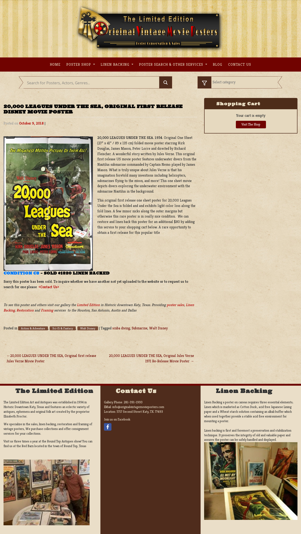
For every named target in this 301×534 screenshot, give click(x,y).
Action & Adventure (33, 328)
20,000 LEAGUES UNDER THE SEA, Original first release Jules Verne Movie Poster (51, 358)
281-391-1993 (133, 402)
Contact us (239, 64)
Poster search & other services (171, 64)
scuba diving (121, 328)
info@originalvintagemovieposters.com (138, 407)
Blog (217, 64)
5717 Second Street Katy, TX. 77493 (140, 412)
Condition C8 (21, 273)
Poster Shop (79, 64)
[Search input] (92, 83)
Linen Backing (116, 64)
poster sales (175, 305)
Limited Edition (88, 305)
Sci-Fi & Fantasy (62, 328)
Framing (47, 310)
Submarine (139, 328)
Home (55, 64)
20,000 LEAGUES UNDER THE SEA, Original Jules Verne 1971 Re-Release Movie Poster (151, 358)
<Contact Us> (49, 287)
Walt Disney (87, 328)
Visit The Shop (251, 124)
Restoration (25, 310)
